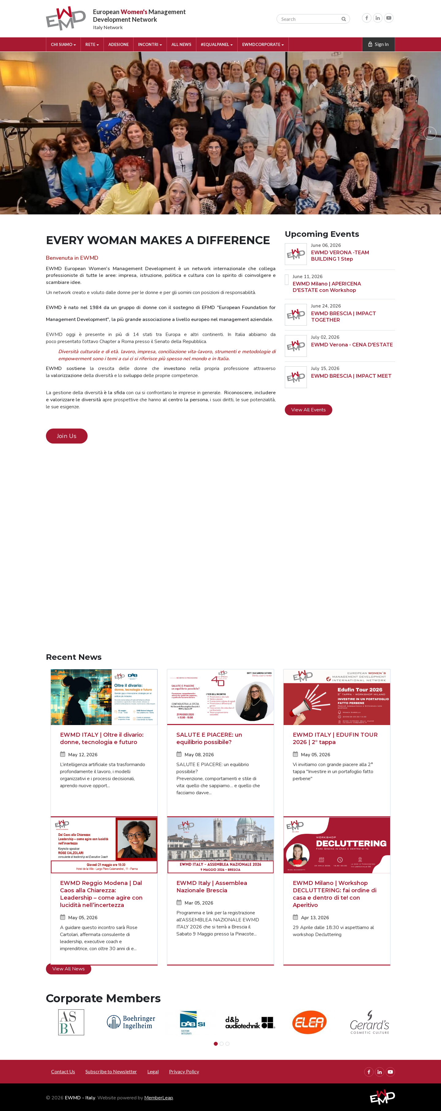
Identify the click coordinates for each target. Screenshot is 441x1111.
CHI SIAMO (63, 44)
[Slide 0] (216, 1044)
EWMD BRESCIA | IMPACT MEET (351, 376)
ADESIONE (118, 44)
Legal (153, 1071)
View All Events (308, 409)
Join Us (67, 436)
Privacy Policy (184, 1071)
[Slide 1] (222, 1044)
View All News (68, 969)
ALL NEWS (181, 44)
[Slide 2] (227, 1044)
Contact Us (63, 1071)
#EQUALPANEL (217, 44)
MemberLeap (158, 1097)
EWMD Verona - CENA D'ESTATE (352, 345)
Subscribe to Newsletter (111, 1071)
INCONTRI (150, 44)
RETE (92, 44)
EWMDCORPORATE (263, 44)
